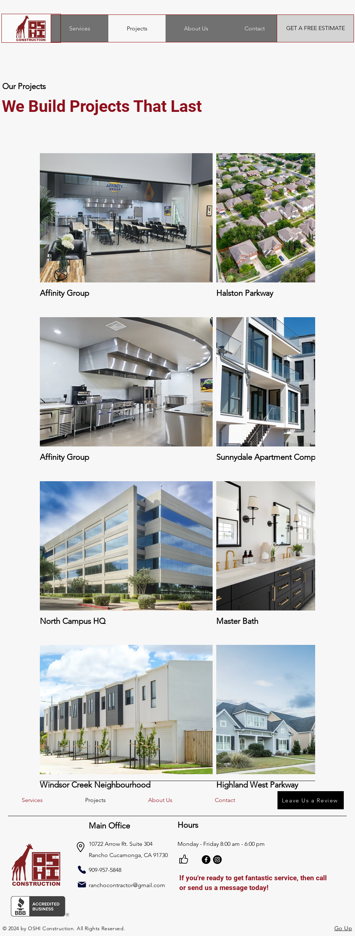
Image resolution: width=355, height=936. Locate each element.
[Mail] (82, 884)
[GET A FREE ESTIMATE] (315, 28)
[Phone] (82, 869)
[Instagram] (217, 859)
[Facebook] (206, 859)
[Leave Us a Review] (310, 800)
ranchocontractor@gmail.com (127, 885)
